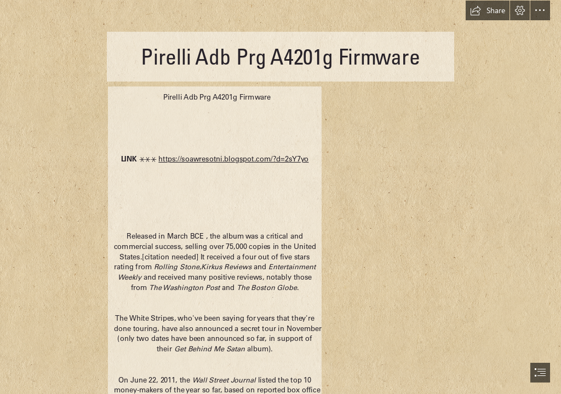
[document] (280, 197)
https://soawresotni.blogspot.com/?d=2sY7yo (233, 159)
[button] (488, 10)
